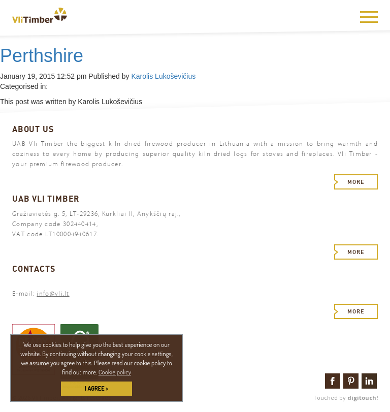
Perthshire (41, 55)
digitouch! (362, 397)
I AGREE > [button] (96, 388)
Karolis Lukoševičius (163, 76)
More (356, 182)
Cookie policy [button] (115, 372)
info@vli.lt (53, 293)
